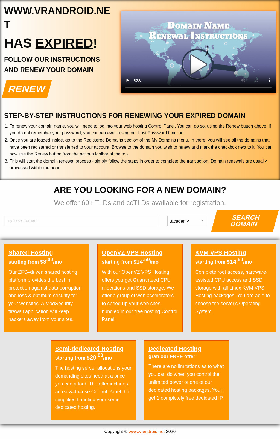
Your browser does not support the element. (198, 52)
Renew (27, 89)
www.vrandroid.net (147, 431)
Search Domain (245, 221)
